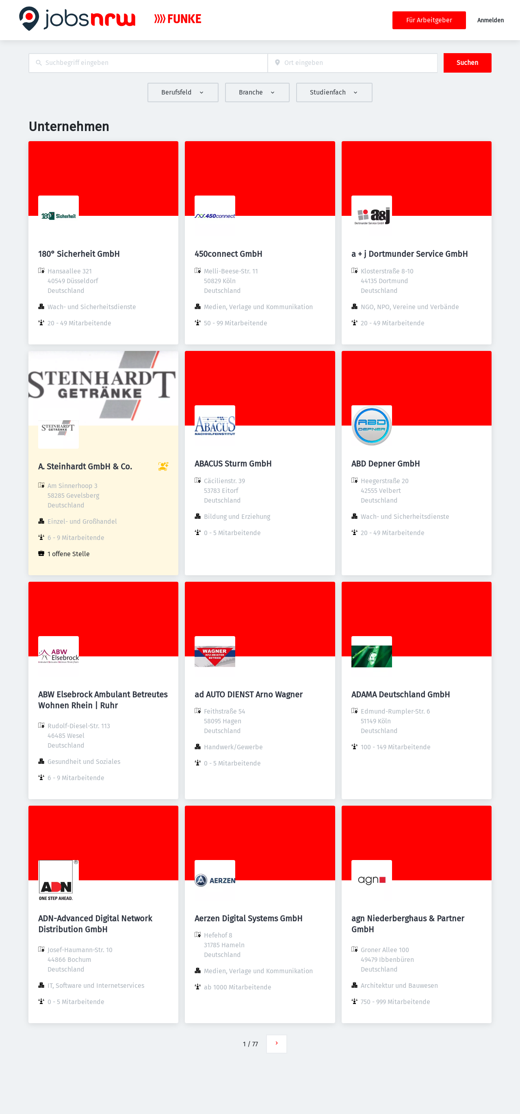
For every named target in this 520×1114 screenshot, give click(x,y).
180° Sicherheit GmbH (79, 254)
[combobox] (148, 63)
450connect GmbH (228, 254)
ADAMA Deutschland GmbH (400, 694)
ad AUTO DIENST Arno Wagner (249, 694)
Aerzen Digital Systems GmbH (249, 918)
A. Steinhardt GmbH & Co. (85, 466)
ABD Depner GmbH (385, 464)
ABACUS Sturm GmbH (233, 464)
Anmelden (490, 20)
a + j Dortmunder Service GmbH (409, 254)
